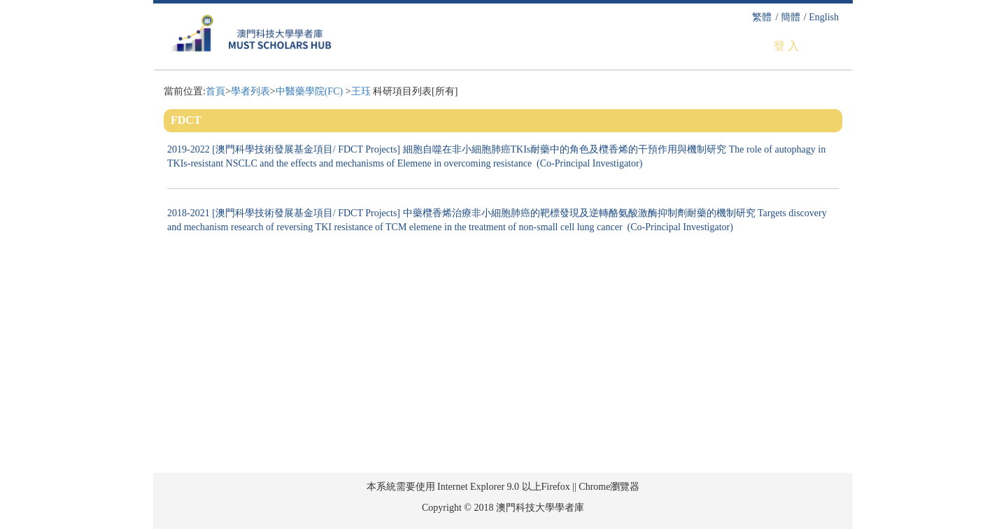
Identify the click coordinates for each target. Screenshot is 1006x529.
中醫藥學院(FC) (311, 91)
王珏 (361, 91)
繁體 (762, 17)
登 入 (786, 46)
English (824, 17)
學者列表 (250, 91)
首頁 (215, 91)
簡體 (790, 17)
